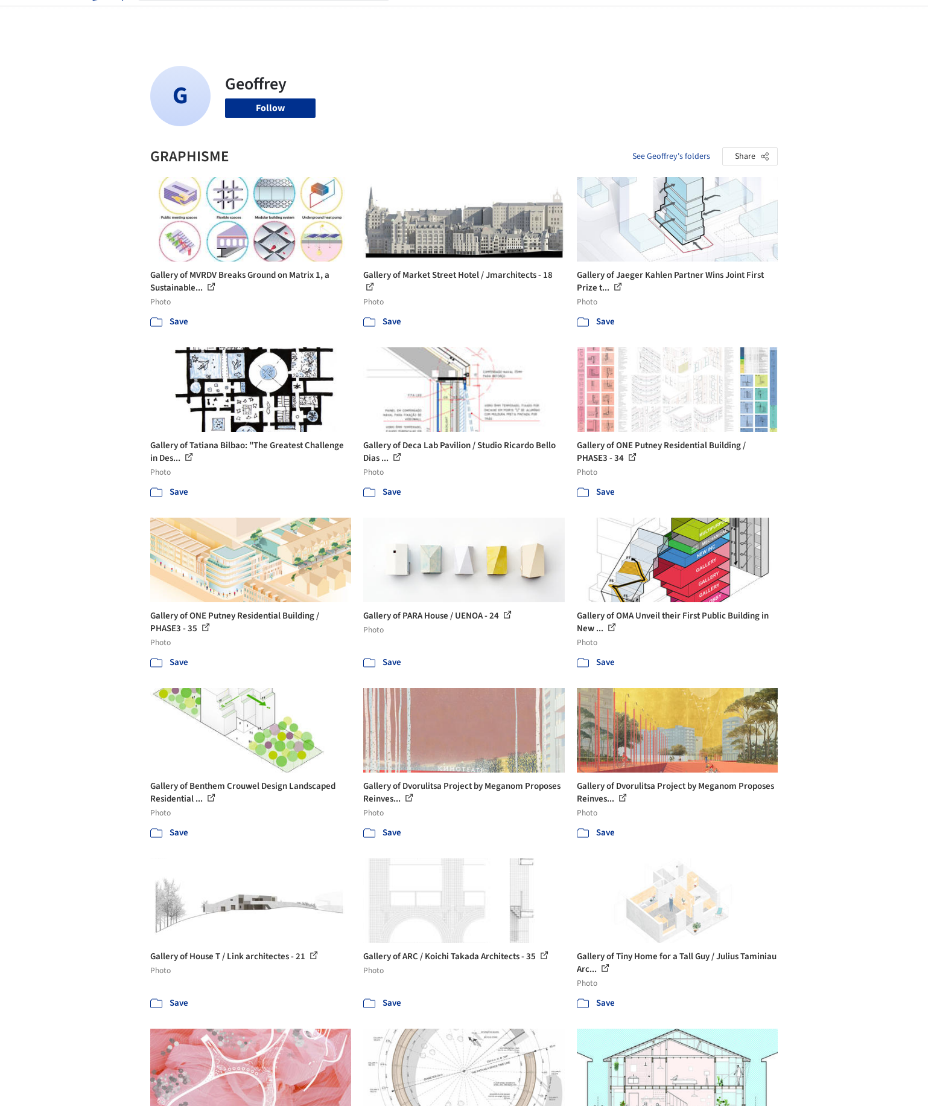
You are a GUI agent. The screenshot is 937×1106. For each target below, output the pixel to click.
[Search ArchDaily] (273, 17)
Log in (731, 17)
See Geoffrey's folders (671, 156)
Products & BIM (515, 17)
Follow (270, 108)
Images (459, 17)
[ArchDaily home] (106, 17)
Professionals (584, 17)
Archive (670, 17)
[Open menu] (830, 17)
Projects (418, 17)
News (633, 17)
